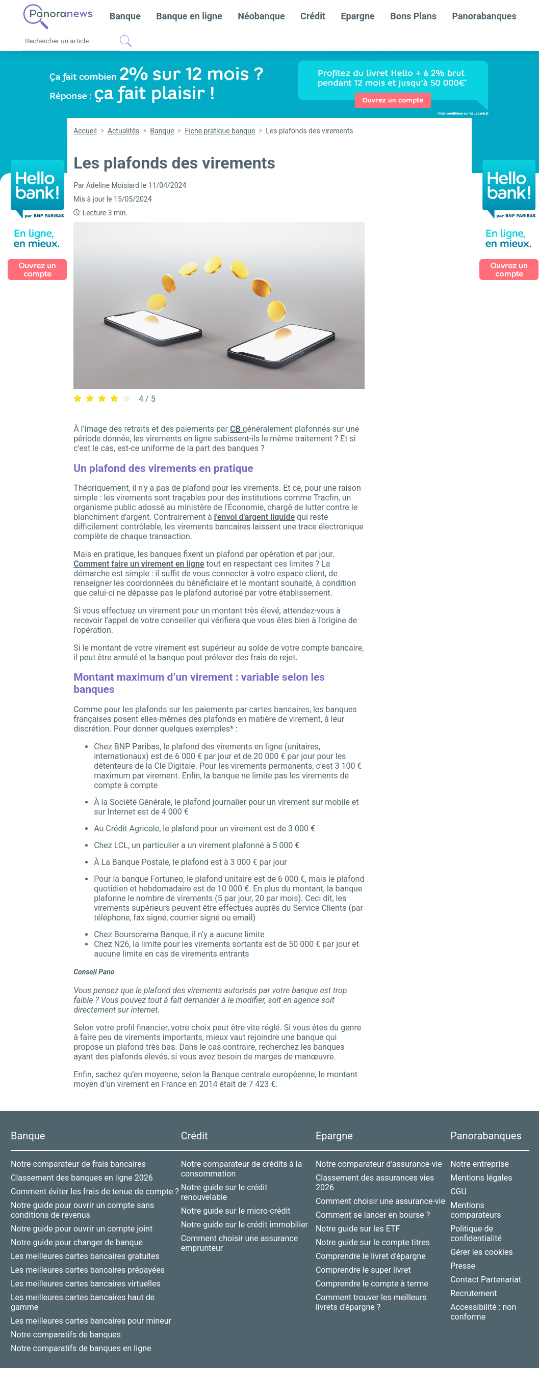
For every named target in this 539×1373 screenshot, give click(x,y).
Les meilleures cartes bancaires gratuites (85, 1256)
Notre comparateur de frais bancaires (78, 1164)
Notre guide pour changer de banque (77, 1242)
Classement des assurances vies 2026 (375, 1182)
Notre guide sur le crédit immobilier (244, 1224)
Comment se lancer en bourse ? (373, 1215)
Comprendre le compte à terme (372, 1283)
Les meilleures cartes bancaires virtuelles (86, 1283)
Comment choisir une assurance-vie (380, 1201)
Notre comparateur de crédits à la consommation (241, 1169)
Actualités (123, 131)
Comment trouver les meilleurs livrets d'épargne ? (371, 1302)
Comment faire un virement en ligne (138, 564)
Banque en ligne (189, 16)
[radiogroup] (102, 398)
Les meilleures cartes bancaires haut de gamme (83, 1302)
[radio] (77, 399)
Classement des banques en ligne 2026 (82, 1178)
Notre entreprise (479, 1164)
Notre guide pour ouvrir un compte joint (81, 1229)
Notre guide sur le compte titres (373, 1242)
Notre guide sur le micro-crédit (236, 1211)
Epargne (357, 16)
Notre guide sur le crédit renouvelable (224, 1192)
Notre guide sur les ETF (358, 1229)
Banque (125, 16)
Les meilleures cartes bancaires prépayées (88, 1270)
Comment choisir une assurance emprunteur (239, 1243)
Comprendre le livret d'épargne (371, 1256)
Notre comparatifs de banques (66, 1334)
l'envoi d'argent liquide (254, 517)
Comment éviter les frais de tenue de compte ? (95, 1191)
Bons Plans (413, 16)
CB (236, 429)
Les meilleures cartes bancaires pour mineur (91, 1321)
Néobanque (261, 16)
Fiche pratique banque (220, 131)
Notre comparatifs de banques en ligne (81, 1348)
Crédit (312, 16)
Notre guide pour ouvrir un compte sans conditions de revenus (82, 1210)
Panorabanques (484, 16)
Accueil (85, 131)
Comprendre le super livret (363, 1270)
